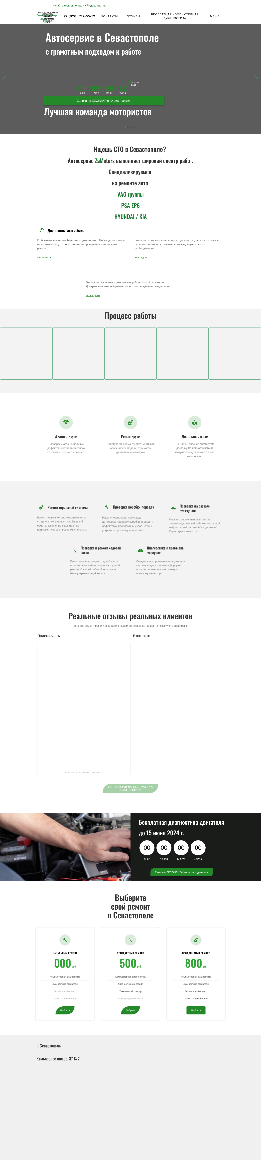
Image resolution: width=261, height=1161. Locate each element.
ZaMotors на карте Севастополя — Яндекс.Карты (84, 773)
